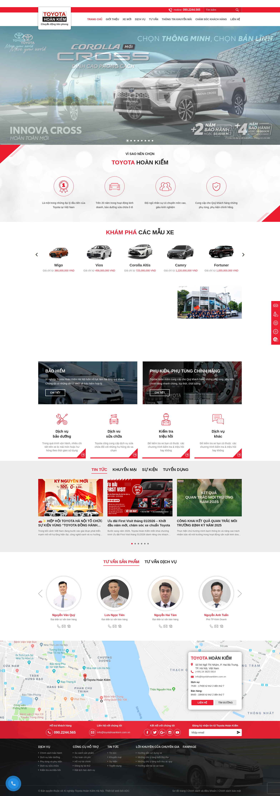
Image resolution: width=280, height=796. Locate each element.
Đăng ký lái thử (82, 765)
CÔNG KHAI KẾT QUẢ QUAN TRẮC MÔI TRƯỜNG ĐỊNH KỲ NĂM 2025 (207, 523)
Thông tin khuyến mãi (177, 19)
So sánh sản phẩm (84, 753)
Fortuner (221, 265)
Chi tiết (55, 392)
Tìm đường (225, 702)
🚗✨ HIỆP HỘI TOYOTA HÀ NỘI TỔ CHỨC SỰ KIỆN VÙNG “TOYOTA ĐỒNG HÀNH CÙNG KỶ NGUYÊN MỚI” (70, 523)
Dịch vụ (140, 19)
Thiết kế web (112, 790)
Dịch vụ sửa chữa (49, 765)
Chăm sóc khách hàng (211, 19)
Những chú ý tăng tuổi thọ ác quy (155, 761)
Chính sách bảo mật (229, 791)
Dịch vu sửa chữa (114, 433)
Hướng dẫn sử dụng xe (150, 753)
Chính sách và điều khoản (202, 791)
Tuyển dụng (176, 469)
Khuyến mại (124, 469)
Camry (180, 265)
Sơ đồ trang (179, 791)
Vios (99, 265)
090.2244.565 (191, 9)
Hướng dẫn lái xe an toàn (151, 765)
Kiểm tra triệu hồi (166, 433)
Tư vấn (153, 19)
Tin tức (99, 469)
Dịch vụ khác (218, 433)
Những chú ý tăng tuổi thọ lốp (153, 757)
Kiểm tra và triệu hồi (50, 770)
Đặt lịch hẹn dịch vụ (85, 770)
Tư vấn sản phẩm (121, 562)
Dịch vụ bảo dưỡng (62, 433)
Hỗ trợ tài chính (83, 761)
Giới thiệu (112, 19)
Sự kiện (150, 469)
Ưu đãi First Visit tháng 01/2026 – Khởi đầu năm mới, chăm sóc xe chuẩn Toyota (139, 523)
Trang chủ (94, 19)
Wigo (58, 265)
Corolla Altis (139, 265)
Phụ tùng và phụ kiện (51, 761)
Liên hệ (235, 19)
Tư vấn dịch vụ (161, 562)
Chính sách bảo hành (51, 753)
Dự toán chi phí (83, 757)
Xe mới (127, 19)
